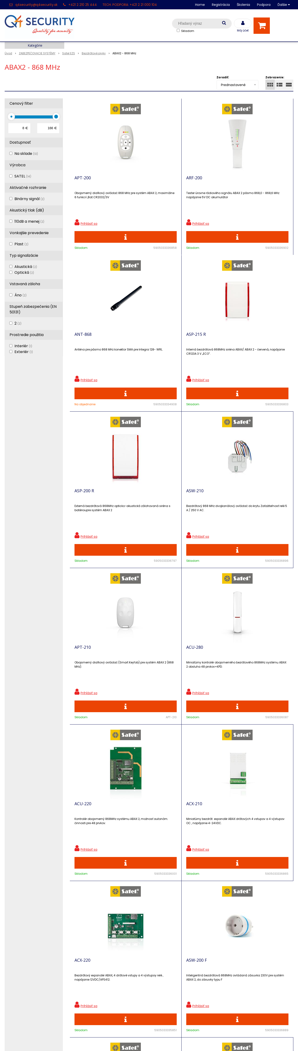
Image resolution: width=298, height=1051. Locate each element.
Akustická (25, 266)
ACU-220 (82, 508)
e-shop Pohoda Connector (162, 1040)
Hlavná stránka (18, 922)
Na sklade (26, 153)
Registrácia (221, 4)
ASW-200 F (252, 508)
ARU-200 (82, 671)
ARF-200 (138, 181)
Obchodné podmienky (97, 988)
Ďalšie (284, 4)
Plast (21, 244)
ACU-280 (250, 344)
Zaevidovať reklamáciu (97, 996)
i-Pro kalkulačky (91, 955)
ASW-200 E (140, 671)
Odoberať (273, 855)
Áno (20, 295)
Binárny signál (29, 198)
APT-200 (82, 181)
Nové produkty (90, 939)
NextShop (127, 1040)
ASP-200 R (84, 344)
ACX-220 (194, 508)
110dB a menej (29, 221)
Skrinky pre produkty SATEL (102, 963)
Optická (24, 272)
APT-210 (194, 344)
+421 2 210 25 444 (82, 4)
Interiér (23, 346)
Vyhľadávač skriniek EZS (99, 971)
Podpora (264, 4)
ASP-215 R (252, 181)
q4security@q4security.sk (36, 4)
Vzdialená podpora (94, 947)
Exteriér (23, 351)
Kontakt (12, 939)
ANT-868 (194, 181)
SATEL (22, 176)
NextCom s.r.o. (201, 1040)
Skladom (187, 31)
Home (200, 4)
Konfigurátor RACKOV (96, 979)
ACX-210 (138, 508)
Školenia (243, 4)
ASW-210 (139, 344)
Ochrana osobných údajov (101, 922)
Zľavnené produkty (94, 930)
